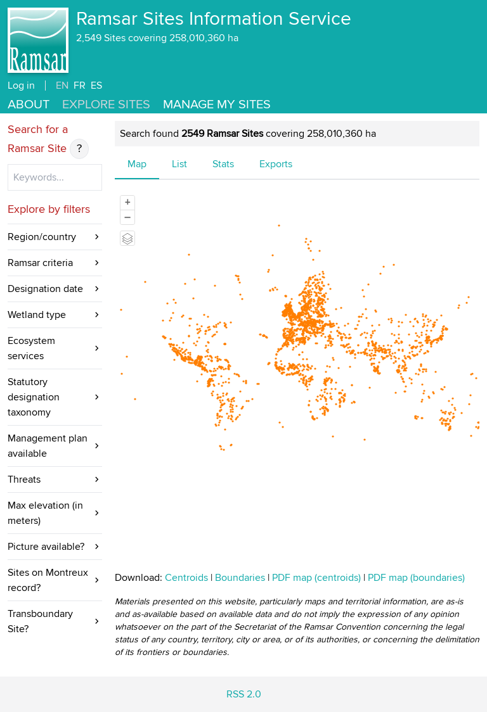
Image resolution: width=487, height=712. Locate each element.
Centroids (186, 577)
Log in (21, 85)
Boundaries (240, 577)
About (28, 104)
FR (80, 85)
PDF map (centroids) (317, 577)
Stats (223, 164)
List (179, 164)
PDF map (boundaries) (416, 577)
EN (62, 85)
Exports (275, 164)
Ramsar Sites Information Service (213, 19)
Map (136, 164)
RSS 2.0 (243, 694)
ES (96, 85)
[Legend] (127, 238)
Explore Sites (106, 104)
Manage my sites (217, 104)
